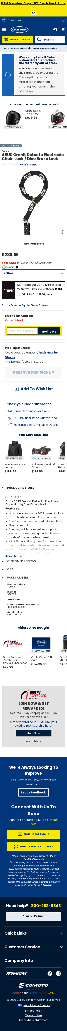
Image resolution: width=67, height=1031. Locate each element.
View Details (49, 425)
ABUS (5, 151)
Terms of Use (33, 1015)
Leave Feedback (33, 792)
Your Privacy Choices (37, 1005)
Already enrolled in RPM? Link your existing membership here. (33, 723)
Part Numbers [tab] (17, 577)
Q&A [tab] (10, 569)
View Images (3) (33, 243)
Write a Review (28, 164)
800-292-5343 (46, 906)
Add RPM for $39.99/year (37, 294)
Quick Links (15, 933)
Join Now (33, 733)
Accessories (18, 48)
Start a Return (33, 916)
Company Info (18, 960)
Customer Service (22, 947)
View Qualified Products (39, 857)
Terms (36, 885)
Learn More (33, 741)
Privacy (47, 885)
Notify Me (49, 332)
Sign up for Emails (36, 834)
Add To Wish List (37, 389)
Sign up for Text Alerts (36, 846)
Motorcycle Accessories (42, 48)
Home (5, 48)
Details (57, 289)
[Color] (33, 273)
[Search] (50, 39)
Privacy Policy (33, 1011)
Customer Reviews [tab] (21, 561)
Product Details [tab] (20, 488)
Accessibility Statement (33, 1020)
